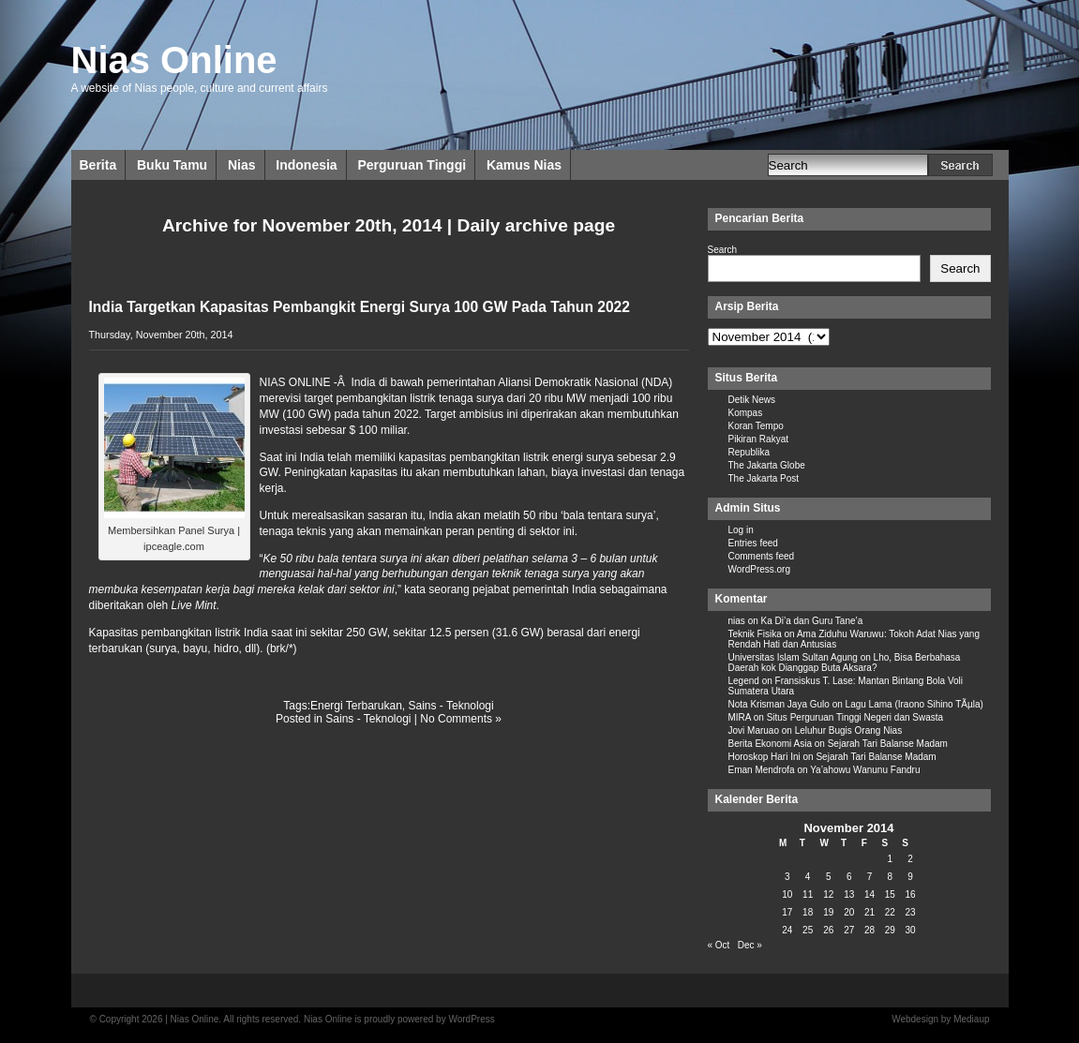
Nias (242, 164)
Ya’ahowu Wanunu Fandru (865, 770)
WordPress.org (759, 569)
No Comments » (461, 718)
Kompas (745, 413)
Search (723, 250)
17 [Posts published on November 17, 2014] (787, 912)
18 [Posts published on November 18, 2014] (807, 912)
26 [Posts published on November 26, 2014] (828, 930)
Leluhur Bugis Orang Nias (849, 730)
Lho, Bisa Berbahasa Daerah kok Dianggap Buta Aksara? (844, 662)
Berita (98, 164)
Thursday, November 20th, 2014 (161, 334)
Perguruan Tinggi (411, 164)
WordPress (471, 1019)
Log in (741, 530)
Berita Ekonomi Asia (770, 743)
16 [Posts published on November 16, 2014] (911, 894)
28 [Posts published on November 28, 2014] (869, 930)
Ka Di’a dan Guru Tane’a (812, 621)
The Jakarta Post (764, 478)
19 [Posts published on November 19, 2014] (828, 912)
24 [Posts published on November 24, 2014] (787, 930)
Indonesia (306, 164)
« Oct (719, 945)
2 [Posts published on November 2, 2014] (910, 859)
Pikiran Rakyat (758, 439)
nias (736, 621)
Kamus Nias (524, 164)
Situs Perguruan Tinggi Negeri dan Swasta (855, 717)
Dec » (750, 945)
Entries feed (753, 543)
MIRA (739, 717)
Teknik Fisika (755, 634)
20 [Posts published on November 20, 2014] (849, 912)
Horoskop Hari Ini (764, 757)
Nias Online (174, 60)
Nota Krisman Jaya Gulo (779, 704)
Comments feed (761, 556)
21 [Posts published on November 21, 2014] (869, 912)
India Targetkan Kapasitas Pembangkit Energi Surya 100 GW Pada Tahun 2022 (359, 307)
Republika (749, 452)
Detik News (752, 400)
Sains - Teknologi (451, 705)
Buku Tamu (172, 164)
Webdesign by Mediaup (940, 1019)
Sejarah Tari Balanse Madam (888, 743)
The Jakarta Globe (766, 465)
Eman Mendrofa (761, 770)
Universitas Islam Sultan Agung (793, 657)
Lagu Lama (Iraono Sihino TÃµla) (914, 704)
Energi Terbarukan (356, 705)
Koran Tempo (756, 426)
